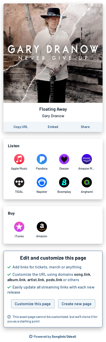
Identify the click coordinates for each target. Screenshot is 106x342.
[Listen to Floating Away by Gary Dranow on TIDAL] (19, 185)
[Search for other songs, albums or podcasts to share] (52, 336)
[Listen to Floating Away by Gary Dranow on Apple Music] (19, 162)
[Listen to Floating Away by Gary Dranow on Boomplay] (64, 185)
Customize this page (33, 303)
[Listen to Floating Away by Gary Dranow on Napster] (42, 185)
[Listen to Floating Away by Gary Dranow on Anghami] (86, 185)
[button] (53, 289)
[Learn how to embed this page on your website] (53, 127)
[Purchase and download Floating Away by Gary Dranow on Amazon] (42, 230)
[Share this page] (85, 127)
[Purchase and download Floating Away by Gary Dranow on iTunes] (19, 230)
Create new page (77, 303)
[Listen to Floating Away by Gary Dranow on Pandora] (42, 162)
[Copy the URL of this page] (20, 127)
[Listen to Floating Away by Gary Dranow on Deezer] (64, 162)
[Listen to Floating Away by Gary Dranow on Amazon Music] (86, 162)
